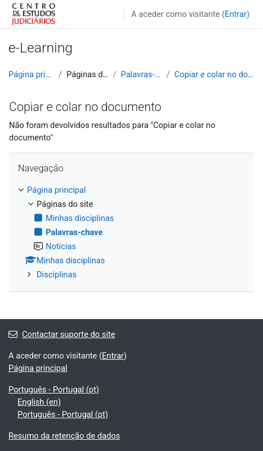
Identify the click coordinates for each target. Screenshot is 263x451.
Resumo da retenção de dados (64, 436)
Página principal (31, 74)
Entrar (236, 14)
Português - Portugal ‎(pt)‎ (53, 389)
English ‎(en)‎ (39, 402)
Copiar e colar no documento (215, 74)
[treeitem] (131, 232)
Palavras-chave (141, 74)
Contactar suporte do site (61, 334)
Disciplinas (57, 274)
